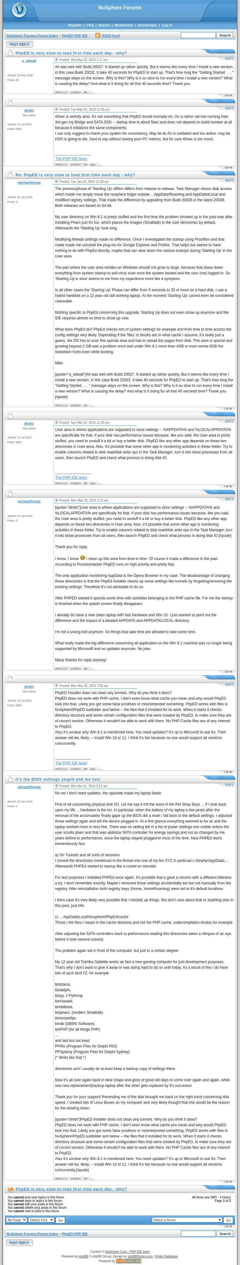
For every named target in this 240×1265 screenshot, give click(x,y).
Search (104, 25)
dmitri (29, 110)
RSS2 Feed (107, 36)
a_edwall (29, 60)
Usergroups (147, 25)
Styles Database (166, 1256)
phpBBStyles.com (140, 1256)
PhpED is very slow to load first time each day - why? (71, 1189)
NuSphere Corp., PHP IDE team (127, 1251)
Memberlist (124, 25)
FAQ (90, 25)
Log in (167, 25)
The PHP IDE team (71, 159)
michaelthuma (29, 182)
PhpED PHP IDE (75, 36)
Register (75, 25)
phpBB (83, 1256)
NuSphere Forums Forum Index (32, 36)
